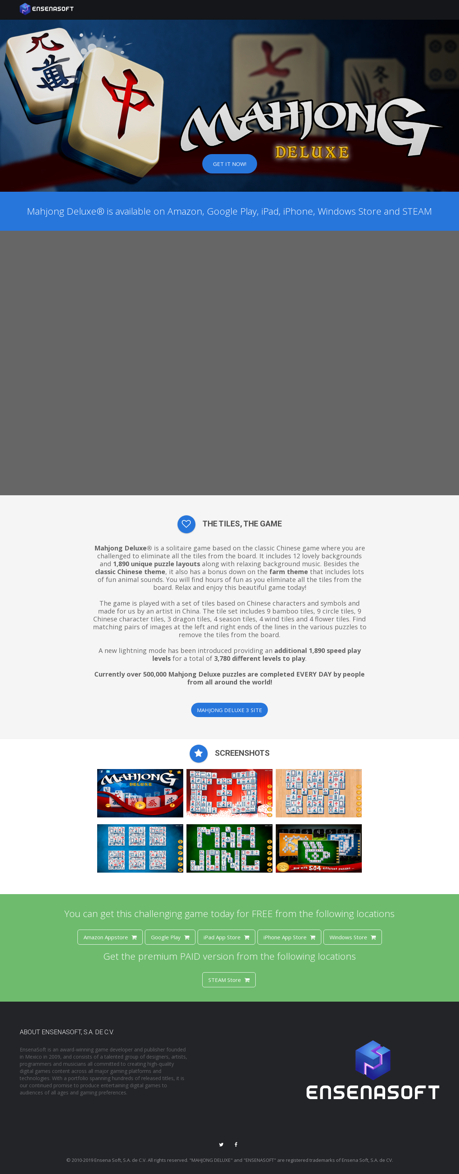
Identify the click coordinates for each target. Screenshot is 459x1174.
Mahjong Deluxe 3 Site (229, 710)
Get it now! (229, 163)
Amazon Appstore (110, 937)
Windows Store (353, 937)
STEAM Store (229, 979)
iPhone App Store (289, 937)
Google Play (170, 937)
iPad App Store (226, 937)
